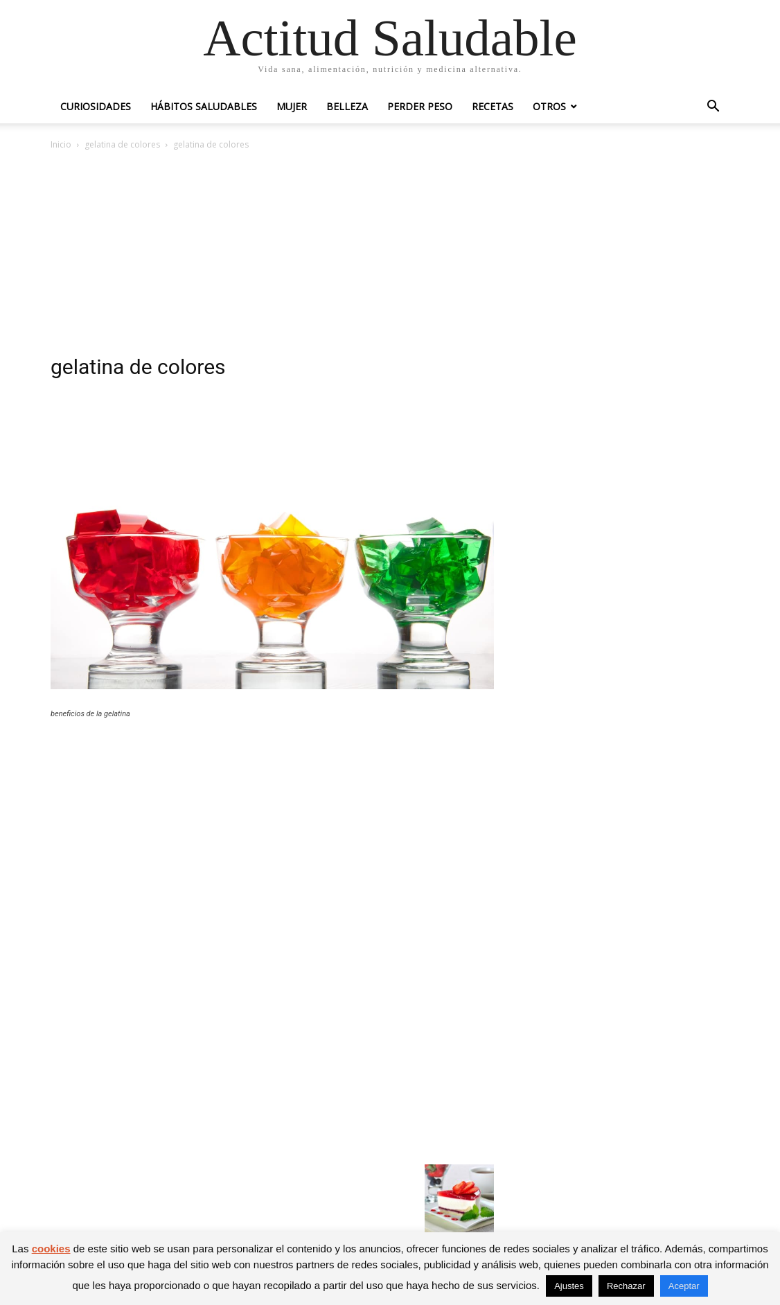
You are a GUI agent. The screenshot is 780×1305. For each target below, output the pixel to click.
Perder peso (419, 106)
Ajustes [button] (569, 1286)
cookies (51, 1248)
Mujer (291, 106)
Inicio (61, 144)
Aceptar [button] (684, 1286)
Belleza (347, 106)
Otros (549, 106)
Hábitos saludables (203, 106)
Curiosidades (95, 106)
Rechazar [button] (626, 1286)
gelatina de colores (122, 144)
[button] (712, 107)
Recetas (492, 106)
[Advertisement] (390, 256)
